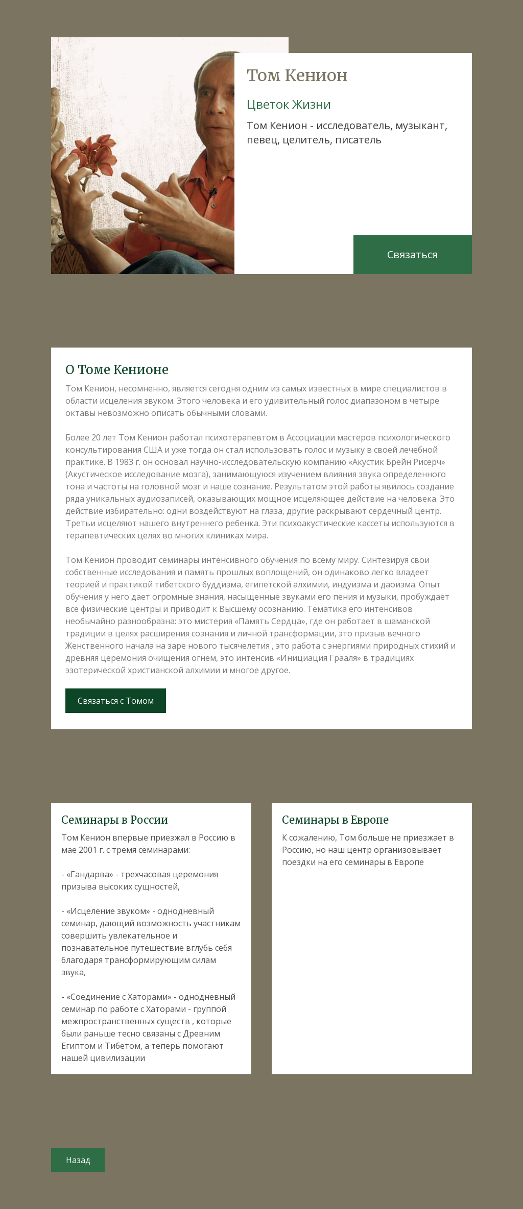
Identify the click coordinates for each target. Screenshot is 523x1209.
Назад (78, 1160)
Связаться (412, 254)
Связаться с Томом (116, 700)
